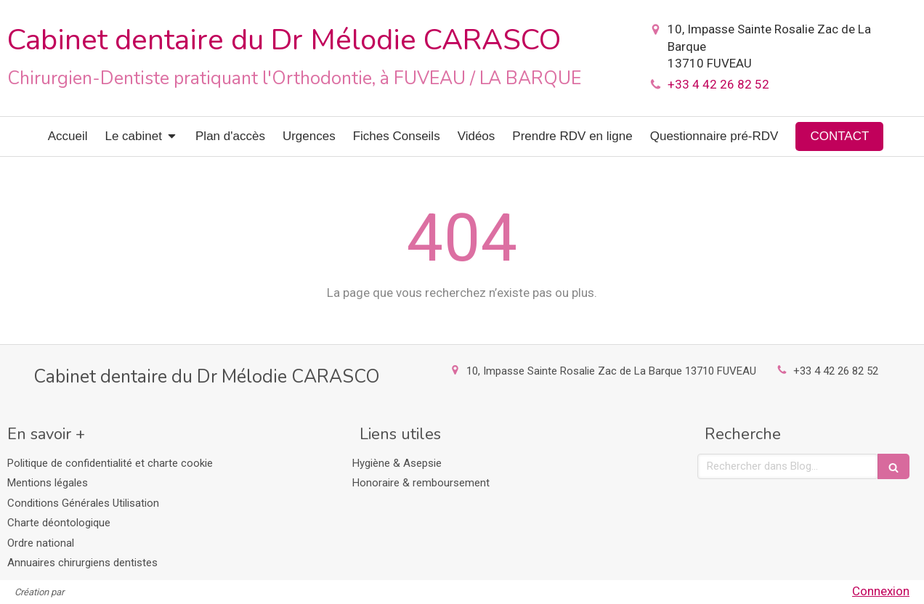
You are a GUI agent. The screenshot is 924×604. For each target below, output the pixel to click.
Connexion (880, 591)
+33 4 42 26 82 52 (718, 84)
